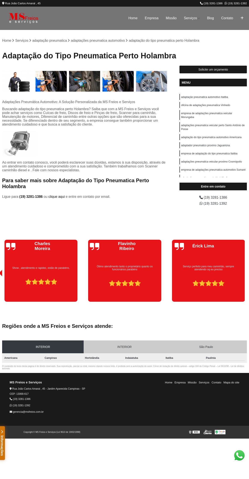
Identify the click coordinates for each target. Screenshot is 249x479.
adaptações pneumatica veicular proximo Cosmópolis (211, 161)
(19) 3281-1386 (211, 3)
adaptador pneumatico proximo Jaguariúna (205, 145)
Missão (171, 18)
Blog (210, 18)
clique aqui (56, 196)
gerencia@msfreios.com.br (27, 411)
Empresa (152, 18)
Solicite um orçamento (213, 69)
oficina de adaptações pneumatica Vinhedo (205, 105)
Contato (227, 18)
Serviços (190, 18)
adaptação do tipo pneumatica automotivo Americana (211, 137)
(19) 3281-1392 (236, 3)
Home (133, 18)
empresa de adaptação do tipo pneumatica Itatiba (209, 153)
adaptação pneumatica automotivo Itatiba (204, 97)
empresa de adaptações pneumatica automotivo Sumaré (213, 169)
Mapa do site (231, 382)
